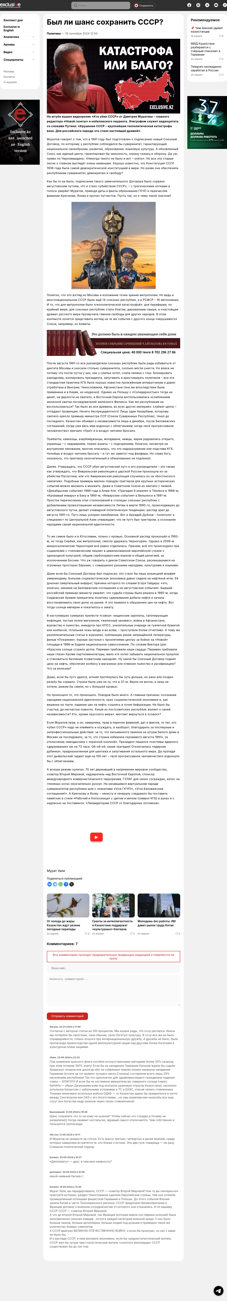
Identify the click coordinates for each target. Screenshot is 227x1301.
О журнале (10, 82)
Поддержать (144, 5)
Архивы (9, 44)
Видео (8, 52)
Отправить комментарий (67, 1021)
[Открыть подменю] (33, 37)
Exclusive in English (12, 28)
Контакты (9, 76)
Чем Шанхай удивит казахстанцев (207, 29)
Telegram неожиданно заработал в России (206, 68)
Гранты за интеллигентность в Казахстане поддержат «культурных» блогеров (112, 925)
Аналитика (11, 37)
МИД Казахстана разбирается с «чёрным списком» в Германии (205, 49)
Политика (54, 33)
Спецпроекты (13, 59)
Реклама (9, 71)
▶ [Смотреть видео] (96, 837)
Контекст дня (13, 20)
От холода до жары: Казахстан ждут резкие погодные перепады (63, 925)
